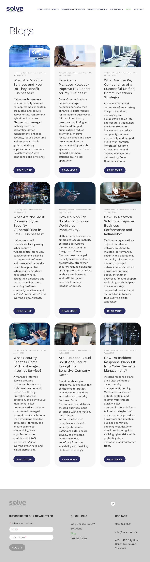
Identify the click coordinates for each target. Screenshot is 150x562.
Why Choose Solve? (48, 9)
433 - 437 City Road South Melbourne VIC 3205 (127, 544)
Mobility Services (97, 9)
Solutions (115, 9)
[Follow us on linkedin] (113, 504)
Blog (128, 9)
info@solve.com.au (126, 531)
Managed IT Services (73, 9)
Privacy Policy (79, 537)
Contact (139, 9)
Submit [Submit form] (17, 547)
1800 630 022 (123, 523)
